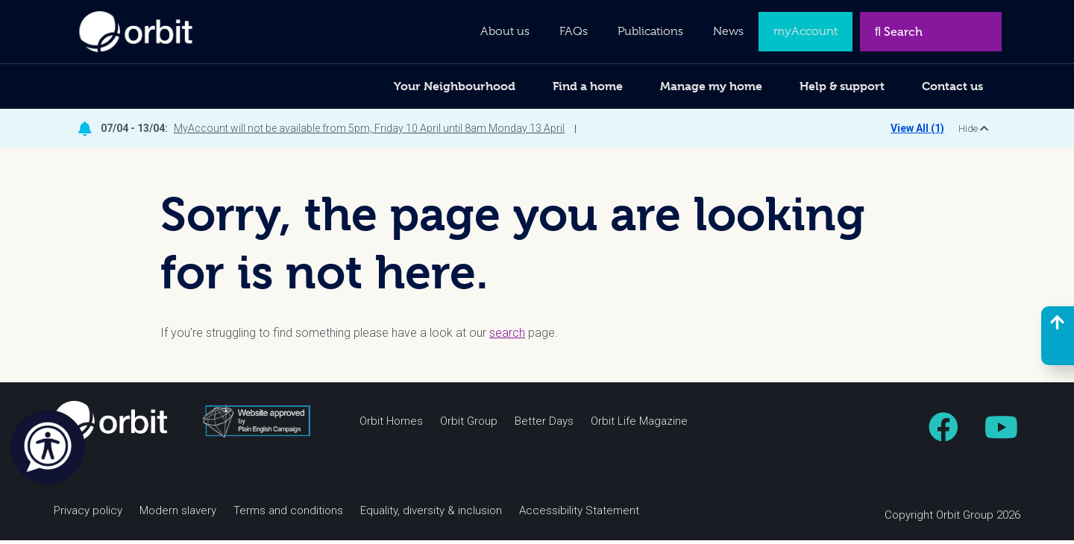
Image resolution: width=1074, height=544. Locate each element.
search (507, 336)
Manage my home (711, 86)
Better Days (544, 424)
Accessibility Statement (579, 513)
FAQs (573, 31)
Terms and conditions (288, 513)
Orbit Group (468, 424)
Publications (650, 31)
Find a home (588, 86)
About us (505, 31)
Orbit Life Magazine (639, 424)
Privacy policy (88, 513)
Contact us (952, 86)
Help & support (842, 86)
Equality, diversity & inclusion (431, 513)
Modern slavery (177, 513)
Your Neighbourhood (454, 86)
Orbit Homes (391, 424)
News (728, 31)
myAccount (805, 31)
